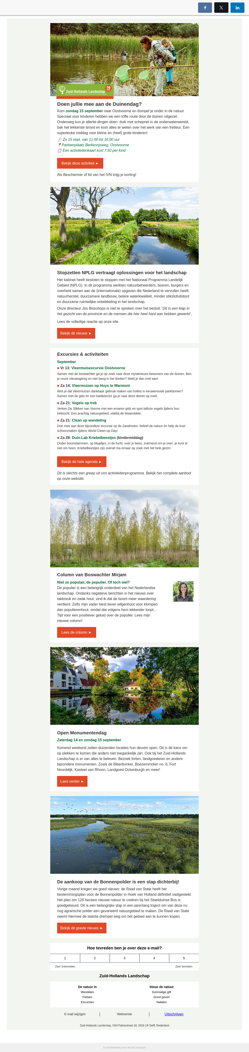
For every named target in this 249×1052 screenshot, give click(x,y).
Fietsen (87, 997)
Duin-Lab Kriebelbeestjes (94, 438)
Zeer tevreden (184, 966)
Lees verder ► (72, 781)
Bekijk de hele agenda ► (81, 462)
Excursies (87, 1002)
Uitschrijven (174, 1014)
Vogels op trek (84, 403)
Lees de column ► (76, 632)
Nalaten (161, 1002)
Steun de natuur (161, 987)
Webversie (124, 1014)
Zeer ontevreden (65, 966)
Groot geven (162, 997)
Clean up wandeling (89, 420)
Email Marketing (112, 1047)
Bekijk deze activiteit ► (80, 163)
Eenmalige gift (161, 992)
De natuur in (87, 987)
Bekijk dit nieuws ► (76, 333)
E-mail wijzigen (74, 1014)
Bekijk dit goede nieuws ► (81, 928)
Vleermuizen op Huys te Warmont (101, 386)
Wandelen (87, 992)
